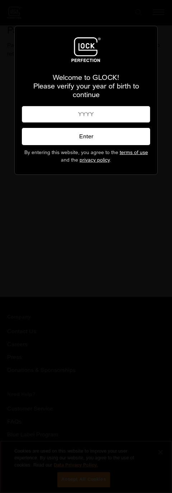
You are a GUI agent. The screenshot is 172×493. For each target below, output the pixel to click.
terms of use (134, 152)
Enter (86, 136)
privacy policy (95, 160)
